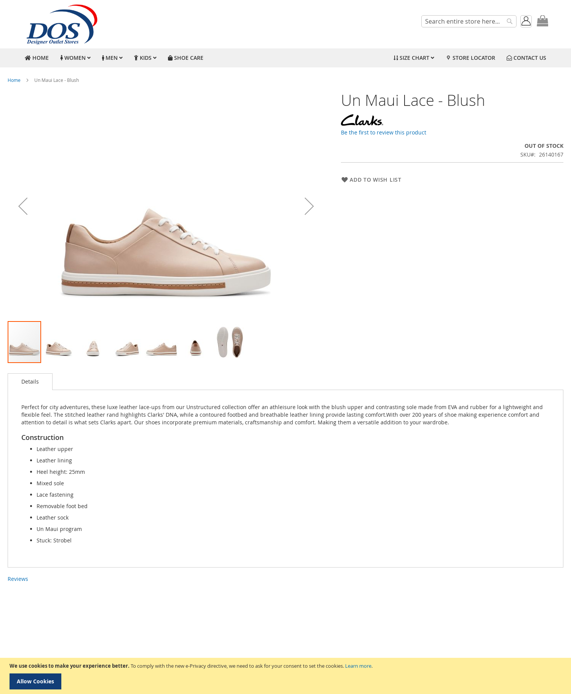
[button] (23, 206)
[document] (286, 675)
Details (30, 381)
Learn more (358, 665)
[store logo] (61, 24)
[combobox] (469, 21)
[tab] (30, 381)
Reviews (18, 578)
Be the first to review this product (383, 132)
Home (14, 80)
